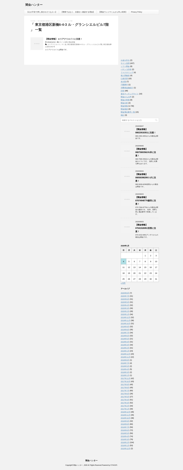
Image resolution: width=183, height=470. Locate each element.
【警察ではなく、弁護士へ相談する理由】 (78, 12)
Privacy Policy (136, 12)
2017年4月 (125, 400)
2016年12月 (125, 412)
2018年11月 (125, 357)
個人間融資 (125, 75)
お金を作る (125, 60)
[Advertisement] (140, 38)
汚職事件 (124, 85)
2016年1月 (125, 445)
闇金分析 (124, 103)
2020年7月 (125, 296)
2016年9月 (125, 421)
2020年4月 (125, 305)
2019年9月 (125, 327)
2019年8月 (125, 330)
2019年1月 (125, 351)
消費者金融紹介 (127, 88)
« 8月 (123, 283)
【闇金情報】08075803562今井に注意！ (145, 152)
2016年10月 (125, 418)
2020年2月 (125, 311)
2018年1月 (125, 375)
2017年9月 (125, 384)
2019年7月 (125, 333)
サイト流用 (63, 42)
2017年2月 (125, 406)
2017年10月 (125, 381)
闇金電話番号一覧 (128, 112)
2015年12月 (125, 449)
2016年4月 (125, 436)
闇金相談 (124, 109)
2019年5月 (125, 339)
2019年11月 (125, 320)
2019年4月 (125, 342)
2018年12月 (125, 354)
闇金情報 (71, 42)
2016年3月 (125, 439)
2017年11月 (125, 378)
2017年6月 (125, 394)
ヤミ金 (64, 44)
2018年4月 (125, 369)
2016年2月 (125, 442)
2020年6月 (125, 299)
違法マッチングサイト (130, 94)
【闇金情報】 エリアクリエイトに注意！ (63, 39)
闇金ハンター (34, 5)
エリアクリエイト (54, 44)
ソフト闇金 (125, 66)
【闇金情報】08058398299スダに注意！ (145, 177)
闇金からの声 (126, 97)
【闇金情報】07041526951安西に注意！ (145, 228)
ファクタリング (127, 72)
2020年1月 (125, 314)
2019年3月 (125, 345)
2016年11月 (125, 415)
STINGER (113, 465)
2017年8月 (125, 388)
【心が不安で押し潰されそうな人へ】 (42, 12)
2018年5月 (125, 366)
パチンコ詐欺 (126, 69)
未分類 (123, 82)
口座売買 (124, 79)
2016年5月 (125, 433)
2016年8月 (125, 424)
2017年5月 (125, 397)
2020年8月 (125, 293)
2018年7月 (125, 363)
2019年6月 (125, 336)
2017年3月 (125, 403)
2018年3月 (125, 372)
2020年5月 (125, 302)
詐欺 (122, 91)
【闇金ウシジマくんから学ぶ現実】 (113, 12)
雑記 (122, 115)
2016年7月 (125, 427)
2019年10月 (125, 323)
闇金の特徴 (125, 100)
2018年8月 (125, 360)
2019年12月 (125, 317)
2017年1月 (125, 409)
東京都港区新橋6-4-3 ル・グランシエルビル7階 (84, 44)
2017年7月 (125, 391)
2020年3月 (125, 308)
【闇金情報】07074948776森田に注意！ (145, 200)
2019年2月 (125, 348)
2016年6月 (125, 430)
